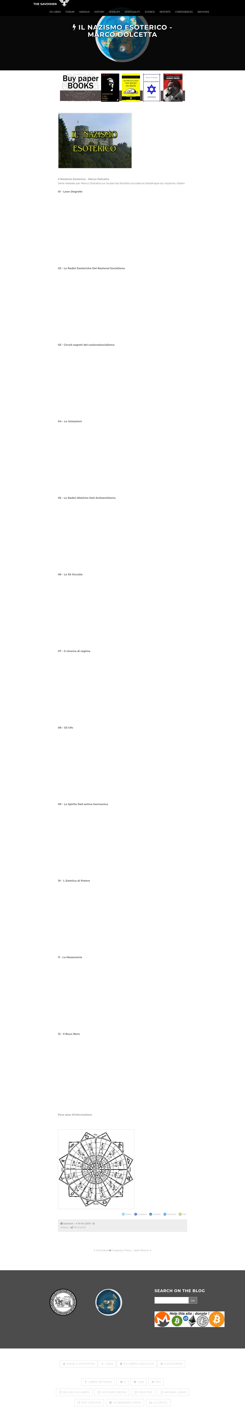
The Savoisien (45, 6)
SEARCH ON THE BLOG (180, 1291)
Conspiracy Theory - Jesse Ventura (132, 1250)
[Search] (171, 1300)
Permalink (80, 1227)
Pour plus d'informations (75, 1114)
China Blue (100, 1250)
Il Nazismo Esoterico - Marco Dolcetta (83, 179)
